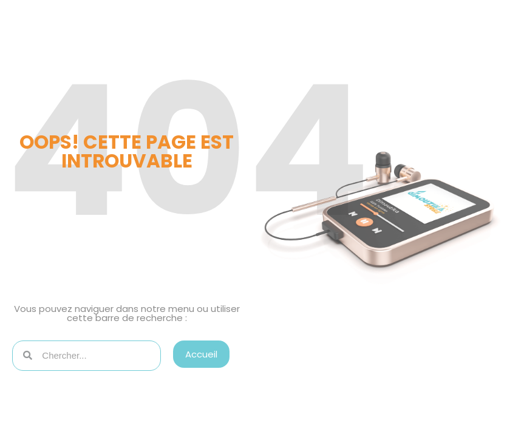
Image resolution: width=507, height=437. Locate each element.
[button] (201, 354)
